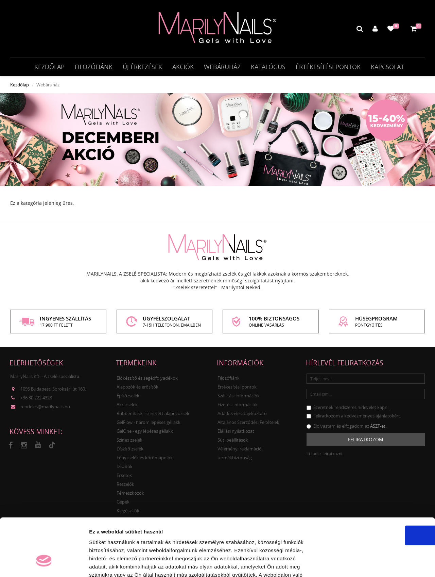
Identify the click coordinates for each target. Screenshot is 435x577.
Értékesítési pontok (328, 67)
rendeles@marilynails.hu (45, 409)
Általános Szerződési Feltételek (248, 424)
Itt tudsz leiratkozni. (325, 456)
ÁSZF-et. (378, 428)
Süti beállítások (233, 442)
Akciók (183, 67)
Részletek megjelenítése (386, 563)
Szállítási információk (239, 398)
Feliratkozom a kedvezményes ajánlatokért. (354, 418)
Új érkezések (142, 67)
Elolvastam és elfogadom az (346, 428)
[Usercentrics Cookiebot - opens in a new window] (44, 564)
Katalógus (268, 67)
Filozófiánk (93, 67)
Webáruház (222, 67)
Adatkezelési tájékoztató (242, 415)
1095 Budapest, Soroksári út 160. (53, 391)
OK (378, 488)
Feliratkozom (365, 441)
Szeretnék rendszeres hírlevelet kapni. (348, 409)
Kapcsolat (387, 67)
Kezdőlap (49, 67)
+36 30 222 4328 (36, 400)
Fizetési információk (238, 406)
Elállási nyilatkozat (236, 433)
